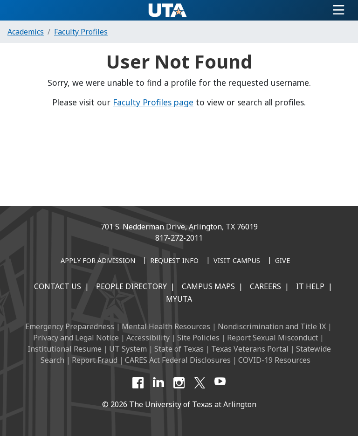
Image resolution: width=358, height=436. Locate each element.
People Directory (131, 286)
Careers (265, 286)
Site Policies (198, 337)
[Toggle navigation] (339, 10)
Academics (25, 32)
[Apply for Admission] (98, 261)
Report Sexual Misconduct (272, 337)
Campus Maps (208, 286)
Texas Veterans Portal (250, 349)
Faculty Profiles (81, 32)
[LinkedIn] (158, 382)
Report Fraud (94, 360)
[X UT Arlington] (199, 382)
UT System (128, 349)
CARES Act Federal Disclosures (178, 360)
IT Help (310, 286)
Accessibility (148, 337)
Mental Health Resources (166, 326)
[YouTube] (220, 382)
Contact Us (57, 286)
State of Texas (179, 349)
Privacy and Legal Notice (76, 337)
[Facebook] (138, 382)
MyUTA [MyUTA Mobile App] (179, 299)
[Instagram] (179, 382)
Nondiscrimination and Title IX (272, 326)
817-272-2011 (179, 238)
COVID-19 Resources (274, 360)
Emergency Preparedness (69, 326)
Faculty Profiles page (153, 102)
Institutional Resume (65, 349)
